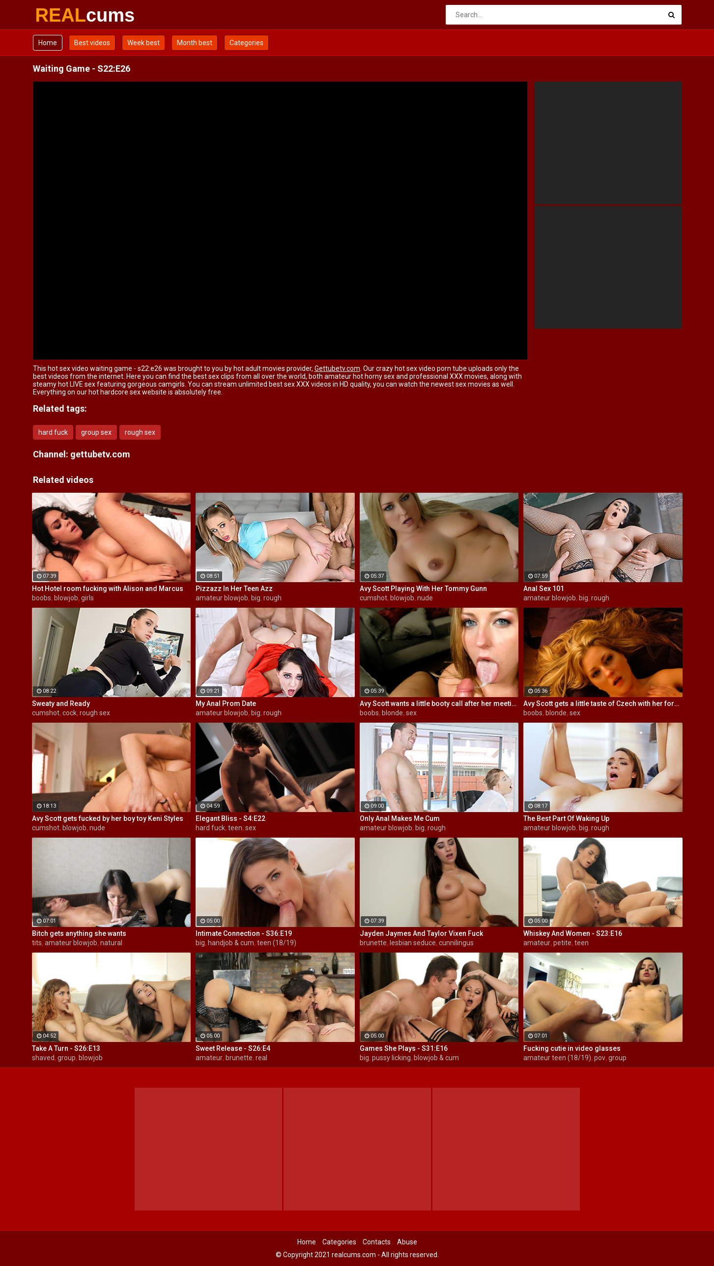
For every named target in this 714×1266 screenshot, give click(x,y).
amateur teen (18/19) (557, 1058)
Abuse (407, 1242)
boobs (41, 598)
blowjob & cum (436, 1058)
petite (562, 943)
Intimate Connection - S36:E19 (244, 933)
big (255, 598)
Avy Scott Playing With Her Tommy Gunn (423, 588)
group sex (96, 432)
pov (599, 1058)
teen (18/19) (276, 943)
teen (235, 828)
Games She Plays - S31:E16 (404, 1048)
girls (87, 598)
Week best (143, 43)
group (66, 1058)
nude (425, 598)
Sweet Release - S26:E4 (233, 1048)
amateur (536, 943)
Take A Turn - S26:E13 (66, 1048)
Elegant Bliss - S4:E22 (230, 818)
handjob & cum (231, 943)
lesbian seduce (413, 943)
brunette (373, 943)
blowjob (66, 598)
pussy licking (391, 1058)
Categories (246, 43)
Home (47, 43)
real (261, 1058)
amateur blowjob (222, 598)
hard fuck (53, 432)
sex (411, 713)
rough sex (140, 432)
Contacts (377, 1242)
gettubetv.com (100, 454)
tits (37, 943)
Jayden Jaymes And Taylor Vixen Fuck (421, 933)
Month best (194, 43)
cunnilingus (456, 943)
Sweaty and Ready (61, 703)
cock (69, 713)
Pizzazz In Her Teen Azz (234, 588)
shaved (43, 1058)
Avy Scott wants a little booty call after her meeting (439, 703)
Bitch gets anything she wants (79, 933)
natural (111, 943)
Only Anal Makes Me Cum (400, 818)
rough (272, 598)
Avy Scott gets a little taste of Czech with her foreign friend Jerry (603, 703)
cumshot (373, 598)
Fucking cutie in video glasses (572, 1048)
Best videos (92, 43)
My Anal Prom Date (226, 703)
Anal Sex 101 (543, 588)
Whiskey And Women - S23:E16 (572, 933)
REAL (61, 15)
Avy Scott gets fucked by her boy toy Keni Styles (107, 818)
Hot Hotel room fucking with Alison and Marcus (107, 588)
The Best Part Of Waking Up (566, 818)
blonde (392, 713)
